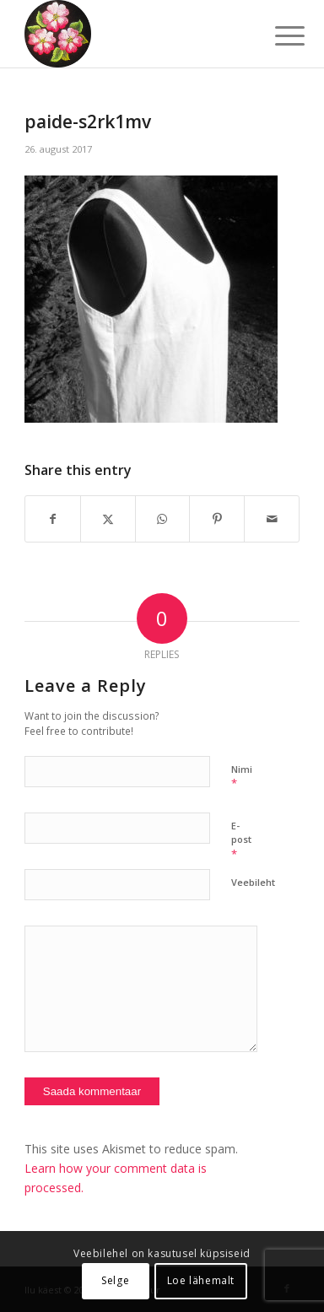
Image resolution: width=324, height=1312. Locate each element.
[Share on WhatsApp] (163, 519)
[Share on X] (108, 519)
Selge (115, 1280)
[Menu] (276, 35)
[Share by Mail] (272, 519)
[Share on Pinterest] (217, 519)
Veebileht (253, 882)
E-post (241, 840)
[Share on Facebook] (52, 519)
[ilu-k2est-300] (134, 33)
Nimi (241, 777)
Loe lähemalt (201, 1280)
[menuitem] (276, 35)
